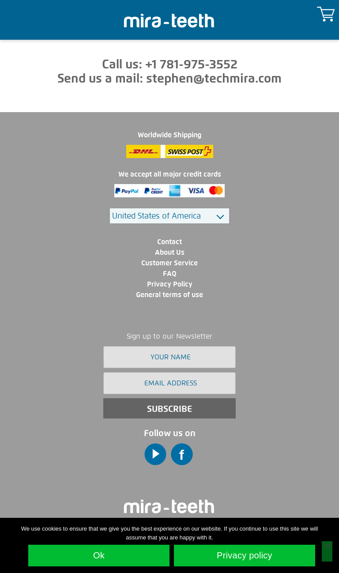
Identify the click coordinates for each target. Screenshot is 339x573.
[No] (327, 551)
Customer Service (169, 263)
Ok (99, 555)
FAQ (170, 273)
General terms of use (169, 294)
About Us (170, 252)
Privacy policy (244, 555)
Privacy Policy (169, 284)
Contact (169, 241)
